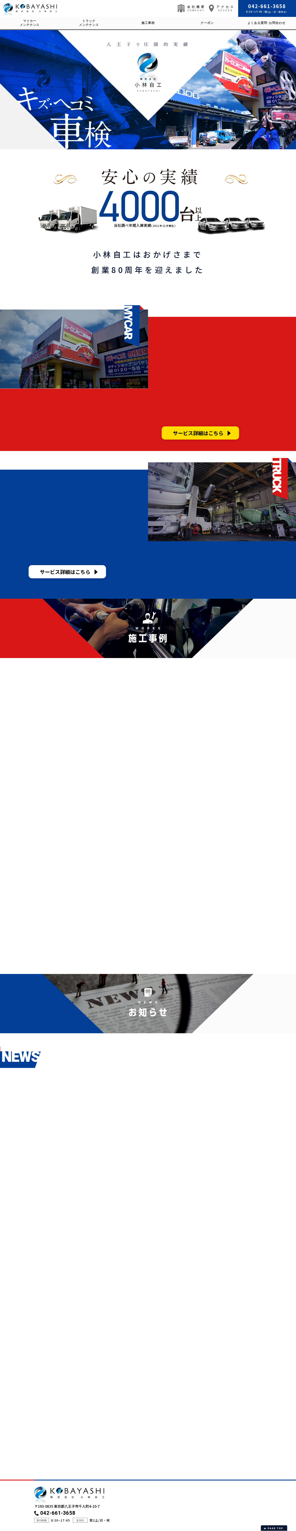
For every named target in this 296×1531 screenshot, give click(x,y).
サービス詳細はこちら (198, 433)
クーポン (207, 23)
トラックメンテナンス (89, 23)
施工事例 (148, 23)
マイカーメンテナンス (30, 23)
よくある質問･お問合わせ (266, 23)
